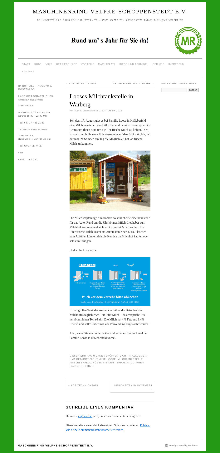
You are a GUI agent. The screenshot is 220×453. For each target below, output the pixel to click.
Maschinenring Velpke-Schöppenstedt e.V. (110, 11)
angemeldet (85, 416)
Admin (78, 110)
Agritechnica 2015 (81, 83)
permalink (122, 362)
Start (26, 64)
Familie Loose (105, 359)
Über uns (158, 64)
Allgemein (139, 355)
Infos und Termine (133, 64)
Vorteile (87, 64)
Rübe (38, 64)
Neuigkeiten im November (133, 83)
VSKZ (49, 64)
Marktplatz (106, 64)
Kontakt (28, 71)
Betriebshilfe (66, 64)
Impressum (176, 64)
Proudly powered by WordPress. (183, 445)
